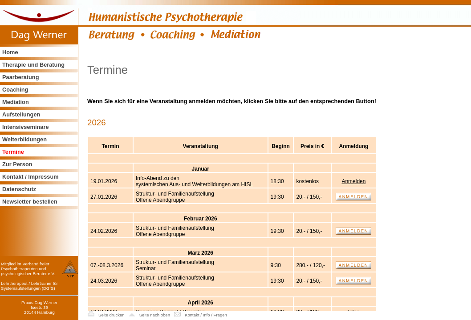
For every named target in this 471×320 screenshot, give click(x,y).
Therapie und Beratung (33, 64)
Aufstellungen (21, 114)
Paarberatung (20, 77)
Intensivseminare (25, 127)
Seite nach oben (154, 314)
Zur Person (17, 164)
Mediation (15, 102)
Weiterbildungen (24, 139)
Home (10, 52)
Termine (13, 151)
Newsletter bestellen (29, 201)
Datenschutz (19, 189)
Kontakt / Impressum (30, 176)
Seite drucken (111, 314)
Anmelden (353, 181)
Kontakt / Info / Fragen (206, 314)
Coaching (15, 89)
